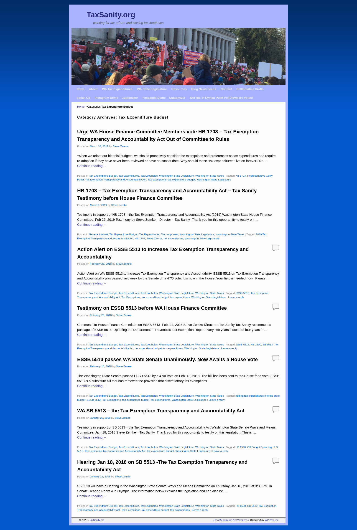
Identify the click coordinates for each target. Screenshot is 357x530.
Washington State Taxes (209, 175)
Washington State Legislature (176, 175)
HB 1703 (240, 175)
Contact (226, 89)
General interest (98, 234)
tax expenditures (173, 238)
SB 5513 (268, 344)
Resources (179, 89)
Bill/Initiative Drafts (249, 89)
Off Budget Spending (259, 447)
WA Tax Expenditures (117, 89)
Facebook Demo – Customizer (164, 97)
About (93, 89)
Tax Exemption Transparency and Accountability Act (115, 179)
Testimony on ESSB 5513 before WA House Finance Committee (152, 308)
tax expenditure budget (181, 179)
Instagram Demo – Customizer (116, 97)
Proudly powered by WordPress (231, 520)
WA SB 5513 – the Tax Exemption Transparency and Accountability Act (161, 410)
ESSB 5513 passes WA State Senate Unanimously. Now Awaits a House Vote (167, 359)
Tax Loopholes (149, 175)
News (80, 89)
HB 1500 (256, 344)
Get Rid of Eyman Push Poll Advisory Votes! (221, 97)
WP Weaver (271, 520)
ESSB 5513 (242, 293)
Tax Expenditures (129, 175)
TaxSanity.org (111, 14)
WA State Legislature (152, 89)
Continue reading (92, 166)
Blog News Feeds (203, 89)
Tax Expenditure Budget (103, 175)
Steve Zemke (120, 146)
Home (80, 106)
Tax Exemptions (157, 179)
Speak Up (83, 97)
